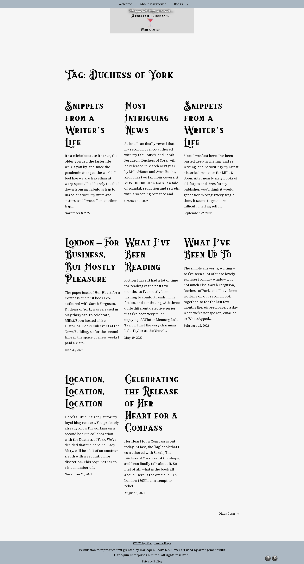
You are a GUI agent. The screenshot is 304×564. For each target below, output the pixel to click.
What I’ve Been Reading (147, 255)
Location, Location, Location (84, 392)
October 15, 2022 (136, 201)
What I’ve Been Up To (207, 249)
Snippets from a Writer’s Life (85, 125)
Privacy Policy (152, 561)
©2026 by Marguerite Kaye (152, 543)
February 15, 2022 (196, 325)
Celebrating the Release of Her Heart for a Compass (151, 404)
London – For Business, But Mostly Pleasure (92, 261)
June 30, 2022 (74, 350)
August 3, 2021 (134, 493)
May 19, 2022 (133, 337)
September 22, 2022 (198, 213)
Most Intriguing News (146, 119)
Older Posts (228, 513)
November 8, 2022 (77, 213)
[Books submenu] (188, 4)
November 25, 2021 (78, 474)
